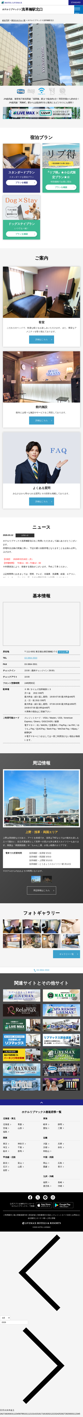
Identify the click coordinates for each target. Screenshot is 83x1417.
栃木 (5, 1152)
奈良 (60, 1148)
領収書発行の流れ (44, 1216)
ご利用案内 (7, 1216)
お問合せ (75, 1216)
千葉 (20, 1148)
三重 (60, 1129)
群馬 (20, 1152)
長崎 (60, 1183)
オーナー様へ (41, 1219)
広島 (60, 1164)
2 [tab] (36, 83)
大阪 (45, 1145)
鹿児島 (46, 1187)
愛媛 (45, 1168)
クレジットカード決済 (62, 1216)
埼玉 (5, 1148)
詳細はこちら (41, 341)
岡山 (45, 1164)
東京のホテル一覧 (18, 20)
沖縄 (60, 1187)
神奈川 (21, 1145)
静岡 (60, 1125)
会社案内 (31, 1219)
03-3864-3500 (30, 659)
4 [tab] (47, 83)
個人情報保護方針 (20, 1216)
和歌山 (46, 1152)
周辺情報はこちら (41, 892)
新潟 (5, 1164)
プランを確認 (21, 183)
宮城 (5, 1129)
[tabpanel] (41, 822)
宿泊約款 (32, 1216)
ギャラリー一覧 (66, 955)
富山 (20, 1164)
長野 (5, 1171)
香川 (60, 1168)
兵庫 (60, 1145)
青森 (20, 1125)
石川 (5, 1168)
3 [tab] (41, 83)
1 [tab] (31, 83)
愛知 (45, 1129)
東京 (5, 1145)
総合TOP (5, 20)
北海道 (6, 1125)
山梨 (20, 1168)
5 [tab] (52, 83)
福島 (5, 1133)
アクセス (62, 653)
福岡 (45, 1183)
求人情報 (51, 1219)
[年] (14, 1323)
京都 (45, 1148)
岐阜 (45, 1125)
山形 (20, 1129)
